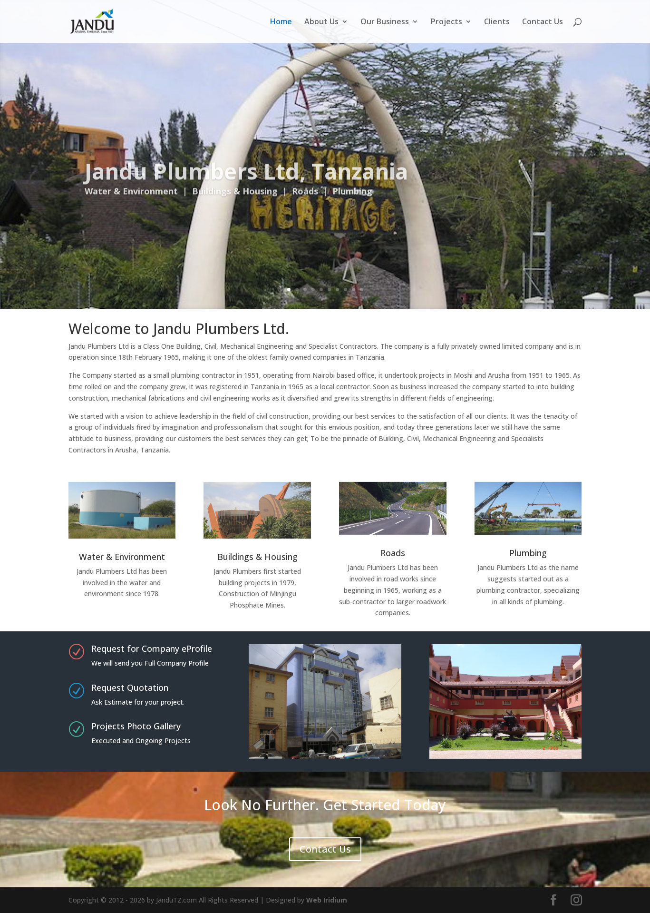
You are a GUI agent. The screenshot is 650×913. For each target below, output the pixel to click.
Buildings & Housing (257, 556)
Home (281, 22)
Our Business (384, 22)
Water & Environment (122, 556)
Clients (497, 22)
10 (361, 289)
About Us (321, 22)
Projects (446, 22)
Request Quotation (129, 687)
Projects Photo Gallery (136, 726)
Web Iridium (326, 899)
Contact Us (542, 22)
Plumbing (528, 553)
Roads (392, 553)
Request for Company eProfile (151, 648)
